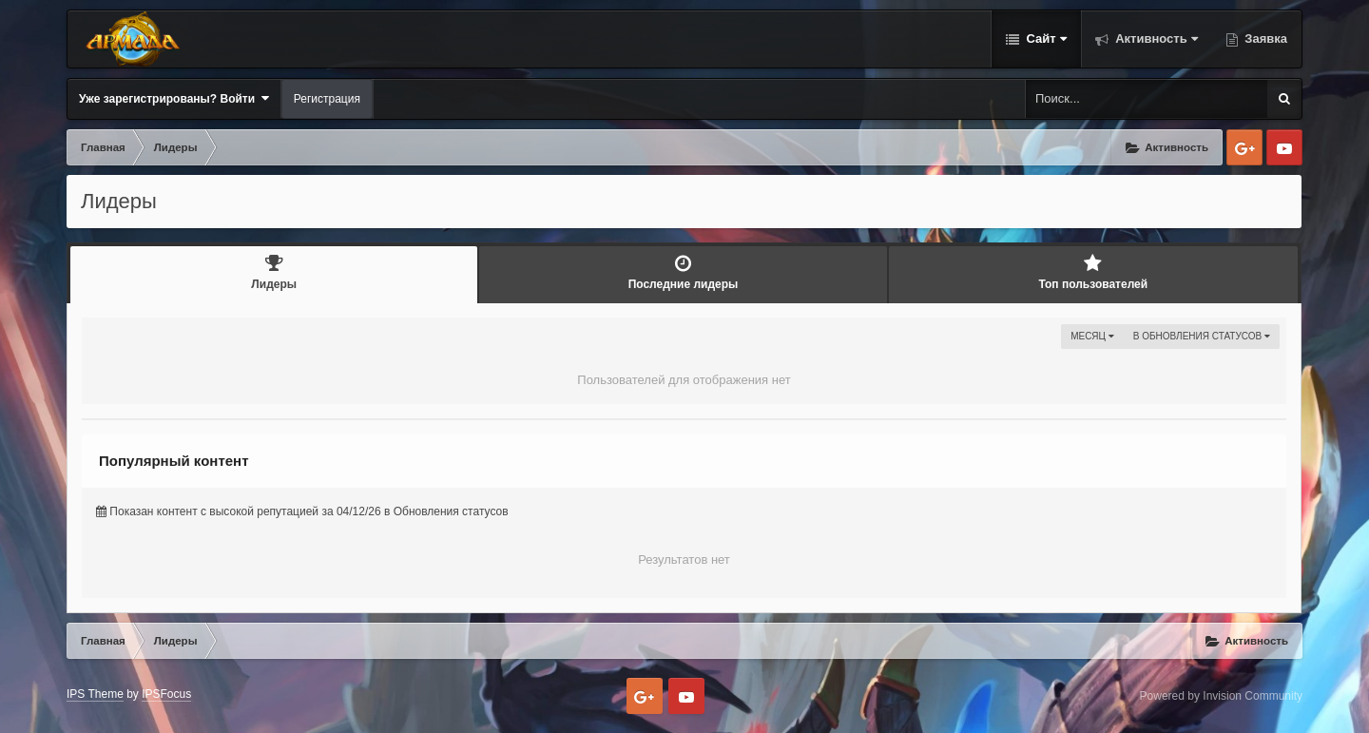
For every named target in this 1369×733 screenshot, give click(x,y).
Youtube (1284, 147)
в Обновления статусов (1201, 336)
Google (1244, 147)
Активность (1155, 38)
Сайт (1045, 38)
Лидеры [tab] (274, 272)
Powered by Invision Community (1221, 696)
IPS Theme (95, 694)
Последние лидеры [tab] (682, 272)
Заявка (1264, 38)
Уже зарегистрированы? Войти (174, 98)
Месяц (1092, 336)
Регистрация (327, 99)
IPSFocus (166, 694)
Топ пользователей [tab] (1093, 272)
